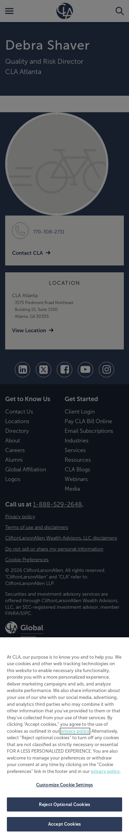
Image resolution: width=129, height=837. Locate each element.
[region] (64, 737)
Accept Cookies (64, 824)
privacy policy (75, 731)
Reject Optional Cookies (64, 804)
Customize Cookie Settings (64, 784)
